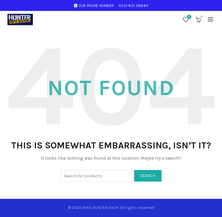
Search (147, 175)
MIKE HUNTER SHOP (100, 207)
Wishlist (188, 17)
